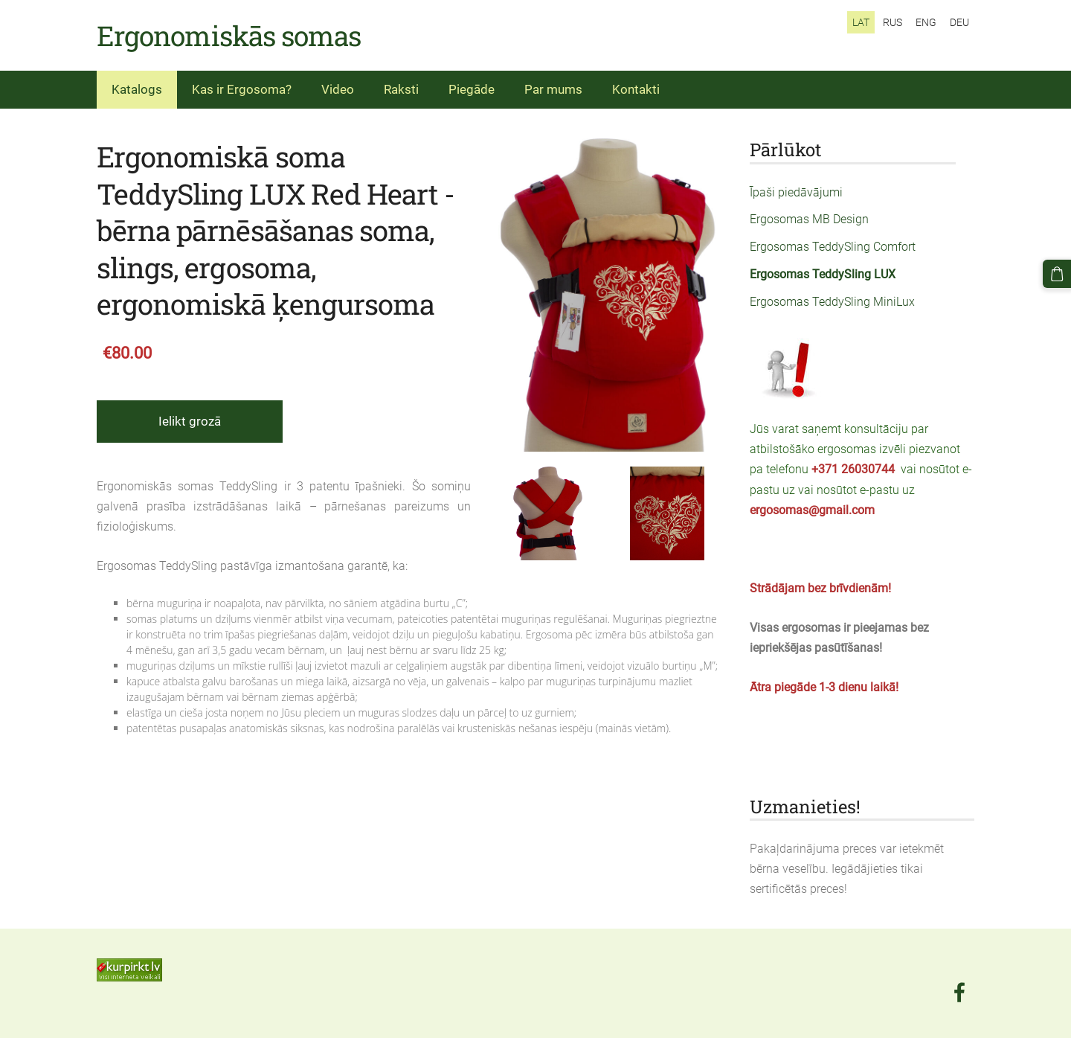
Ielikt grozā (189, 421)
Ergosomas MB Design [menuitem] (809, 219)
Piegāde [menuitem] (471, 89)
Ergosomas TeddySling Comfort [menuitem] (833, 247)
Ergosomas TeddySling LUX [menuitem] (822, 274)
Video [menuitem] (337, 89)
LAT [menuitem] (860, 22)
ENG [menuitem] (926, 22)
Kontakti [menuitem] (636, 89)
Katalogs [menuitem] (137, 89)
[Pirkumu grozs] (1057, 274)
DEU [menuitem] (959, 22)
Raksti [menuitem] (401, 89)
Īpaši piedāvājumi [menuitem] (796, 192)
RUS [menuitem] (892, 22)
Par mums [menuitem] (553, 89)
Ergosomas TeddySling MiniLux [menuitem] (832, 302)
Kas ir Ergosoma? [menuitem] (242, 89)
